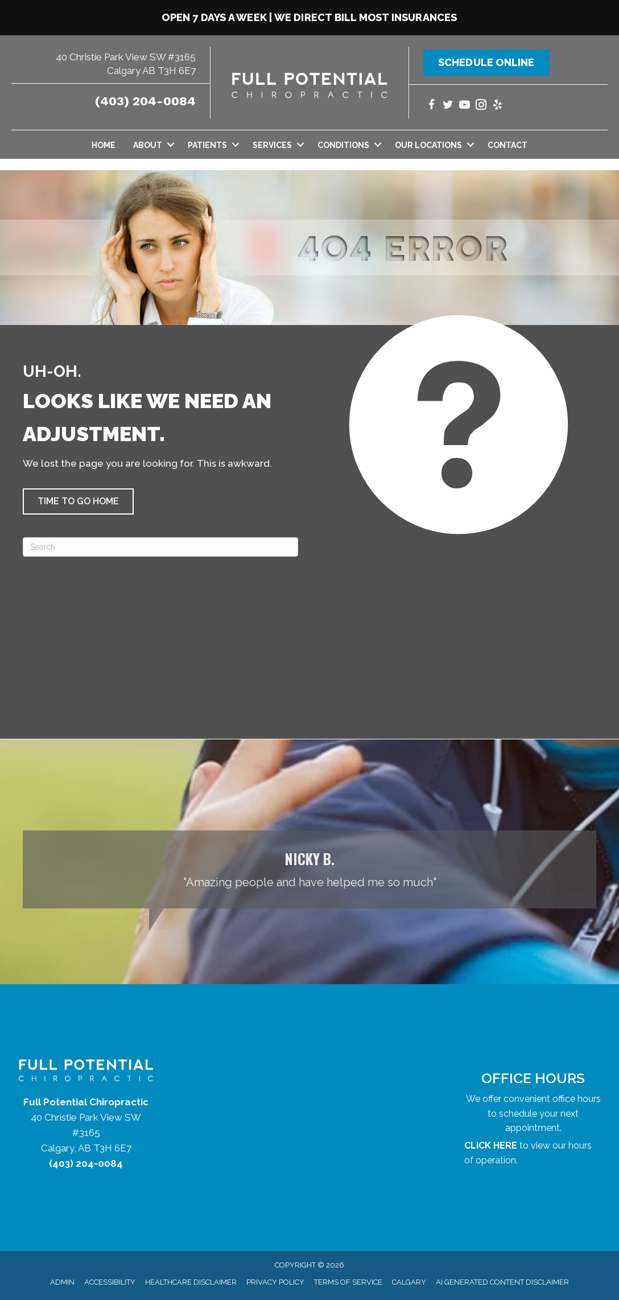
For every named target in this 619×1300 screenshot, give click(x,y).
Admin (62, 1282)
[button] (170, 144)
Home (103, 145)
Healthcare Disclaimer (191, 1282)
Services (272, 145)
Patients (207, 145)
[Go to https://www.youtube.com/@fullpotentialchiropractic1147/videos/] (464, 106)
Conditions (343, 145)
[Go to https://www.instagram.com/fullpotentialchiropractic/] (481, 106)
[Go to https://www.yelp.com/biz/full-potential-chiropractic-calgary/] (497, 106)
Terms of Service (348, 1282)
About (147, 145)
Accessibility (109, 1282)
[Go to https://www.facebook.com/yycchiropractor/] (431, 106)
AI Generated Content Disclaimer (502, 1282)
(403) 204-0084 (145, 101)
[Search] (160, 547)
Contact (507, 145)
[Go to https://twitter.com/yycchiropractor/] (448, 106)
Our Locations (428, 145)
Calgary (409, 1282)
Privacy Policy (275, 1282)
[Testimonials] (309, 869)
